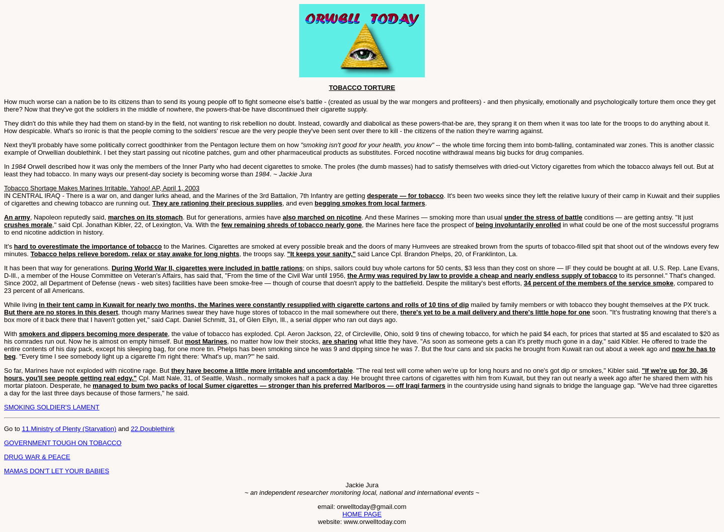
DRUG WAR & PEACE (37, 457)
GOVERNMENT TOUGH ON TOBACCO (63, 443)
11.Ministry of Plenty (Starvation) (69, 429)
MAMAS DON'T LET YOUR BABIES (56, 471)
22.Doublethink (152, 429)
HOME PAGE (362, 514)
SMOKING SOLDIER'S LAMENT (52, 407)
